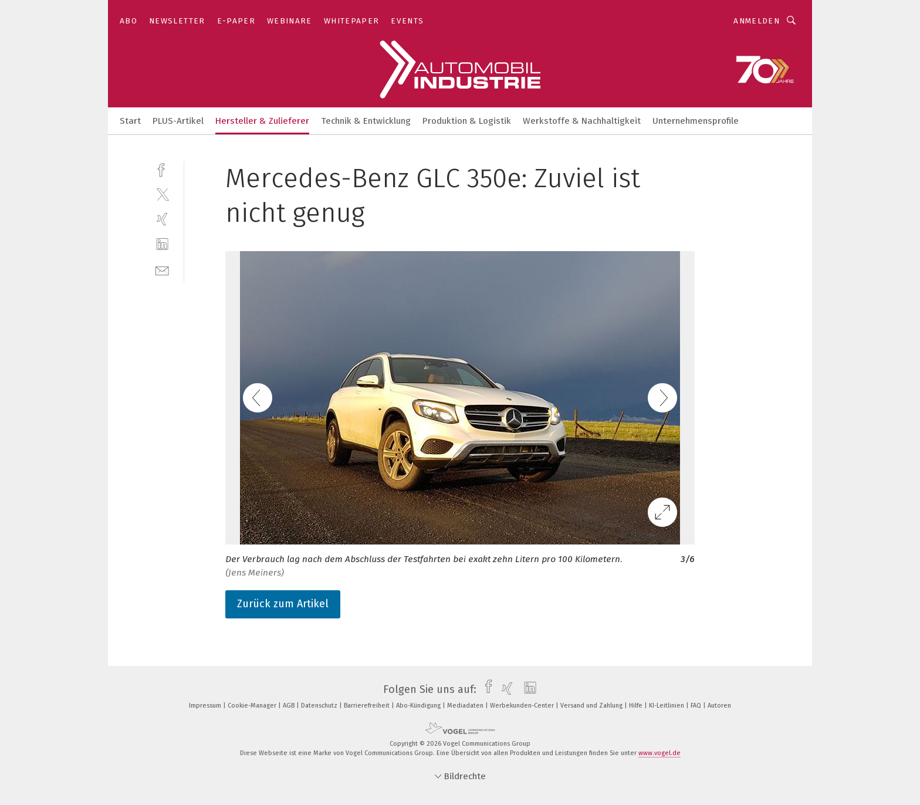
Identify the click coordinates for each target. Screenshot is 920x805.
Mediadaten (466, 705)
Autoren (719, 705)
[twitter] (162, 194)
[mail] (162, 269)
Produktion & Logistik (466, 121)
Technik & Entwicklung (366, 121)
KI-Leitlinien (667, 705)
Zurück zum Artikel (283, 603)
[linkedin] (162, 244)
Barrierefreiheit (367, 705)
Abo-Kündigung (419, 705)
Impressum (206, 705)
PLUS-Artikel (178, 121)
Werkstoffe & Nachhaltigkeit (582, 121)
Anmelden (756, 21)
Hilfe (636, 705)
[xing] (162, 219)
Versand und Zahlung (592, 705)
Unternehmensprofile (695, 121)
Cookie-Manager (253, 705)
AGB (289, 705)
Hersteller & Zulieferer (262, 121)
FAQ (697, 705)
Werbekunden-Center (523, 705)
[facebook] (162, 168)
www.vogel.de (659, 753)
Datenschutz (320, 705)
